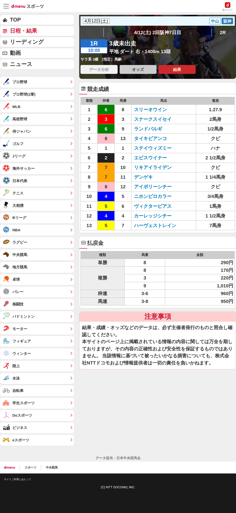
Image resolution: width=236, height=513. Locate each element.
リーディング (27, 42)
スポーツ (30, 467)
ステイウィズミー (153, 148)
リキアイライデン (153, 167)
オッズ (138, 69)
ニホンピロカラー (153, 196)
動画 (15, 53)
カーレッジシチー (153, 215)
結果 (177, 69)
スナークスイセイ (153, 119)
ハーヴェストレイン (155, 225)
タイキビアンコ (150, 138)
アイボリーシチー (153, 186)
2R (223, 32)
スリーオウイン (150, 109)
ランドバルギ (148, 128)
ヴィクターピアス (153, 206)
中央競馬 (52, 467)
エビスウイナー (150, 157)
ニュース (21, 64)
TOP (15, 20)
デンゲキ (143, 177)
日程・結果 (23, 31)
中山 (215, 21)
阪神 (227, 21)
